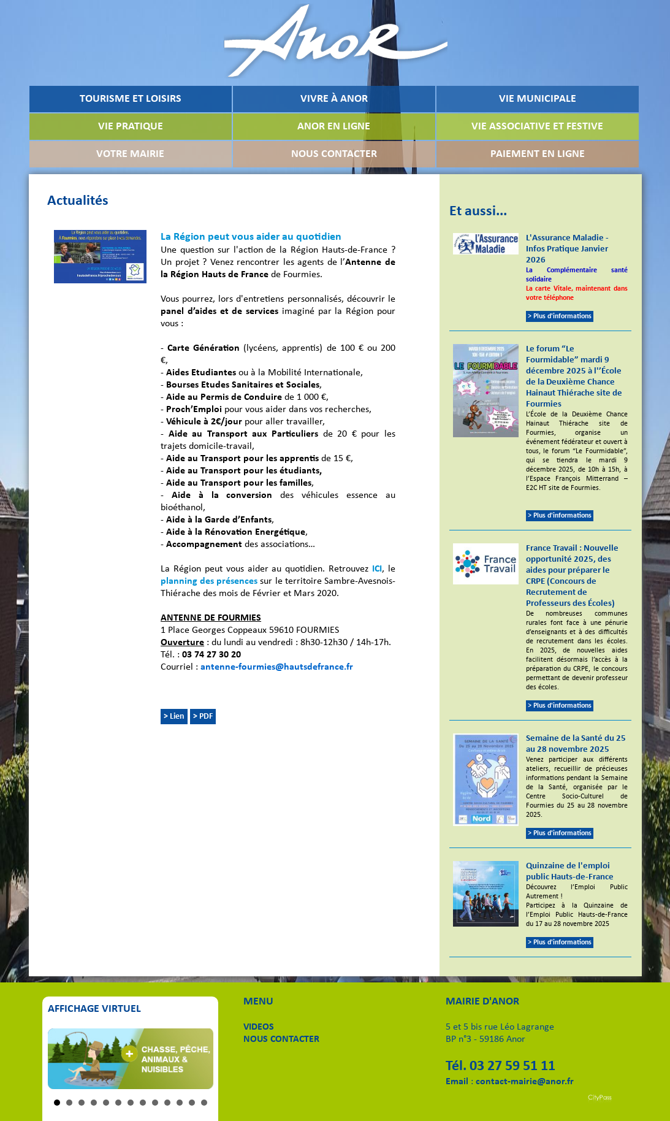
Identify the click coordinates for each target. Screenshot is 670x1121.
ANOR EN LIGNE (333, 126)
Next (197, 1058)
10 (167, 1103)
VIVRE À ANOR (334, 99)
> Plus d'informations (560, 316)
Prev (64, 1058)
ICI (377, 569)
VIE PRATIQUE (130, 126)
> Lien (174, 716)
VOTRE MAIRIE (130, 154)
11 (180, 1103)
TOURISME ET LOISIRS (130, 99)
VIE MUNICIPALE (537, 99)
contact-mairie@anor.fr (525, 1082)
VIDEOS (258, 1027)
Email (457, 1082)
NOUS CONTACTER (334, 154)
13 (204, 1103)
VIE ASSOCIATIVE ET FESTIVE (537, 126)
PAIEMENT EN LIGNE (537, 154)
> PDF (203, 716)
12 (192, 1103)
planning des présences (209, 581)
